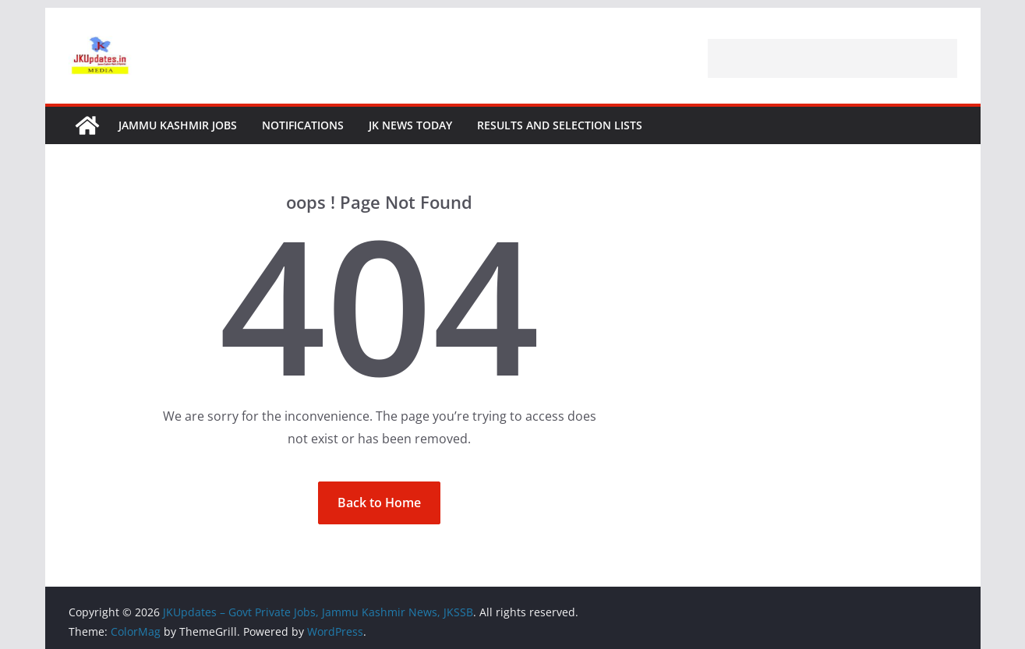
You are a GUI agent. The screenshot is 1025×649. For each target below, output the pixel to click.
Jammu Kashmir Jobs (177, 125)
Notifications (303, 125)
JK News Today (410, 125)
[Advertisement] (832, 58)
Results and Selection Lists (559, 125)
